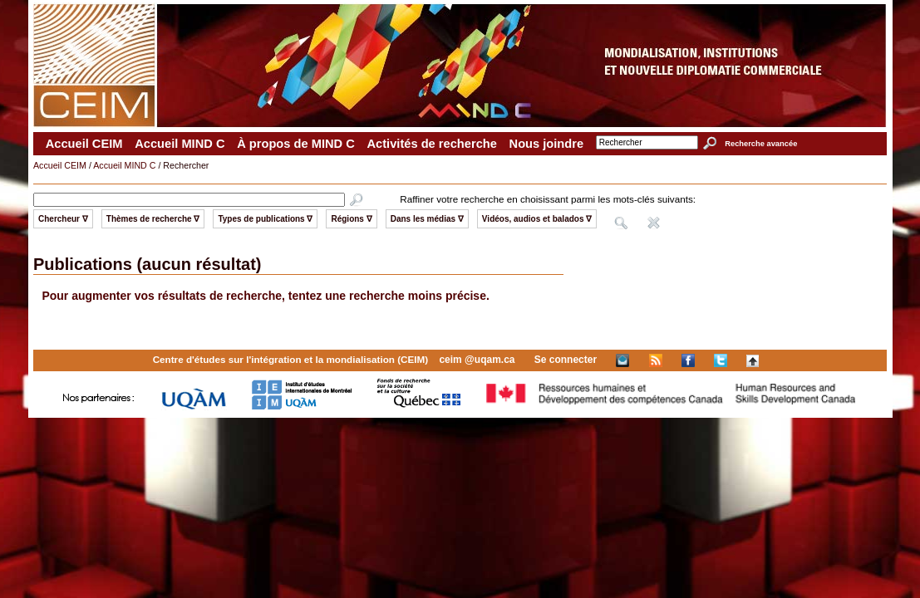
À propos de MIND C (296, 143)
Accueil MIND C (179, 143)
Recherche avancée (761, 144)
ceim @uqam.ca (476, 359)
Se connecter (565, 359)
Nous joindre (546, 143)
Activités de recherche (431, 143)
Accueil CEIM (84, 143)
